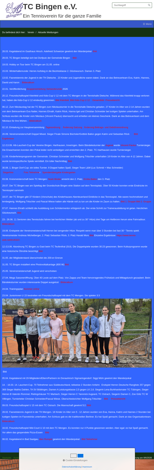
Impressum (28, 457)
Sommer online (31, 289)
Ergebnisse (8, 138)
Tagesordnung (53, 127)
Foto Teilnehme (32, 172)
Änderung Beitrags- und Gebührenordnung (106, 127)
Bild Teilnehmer (90, 439)
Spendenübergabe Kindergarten (58, 172)
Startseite (6, 457)
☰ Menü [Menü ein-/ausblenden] (147, 24)
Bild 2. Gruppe (143, 201)
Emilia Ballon (90, 179)
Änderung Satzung (72, 127)
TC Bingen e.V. (50, 6)
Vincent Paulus (128, 145)
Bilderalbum (28, 82)
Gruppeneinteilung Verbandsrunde (44, 89)
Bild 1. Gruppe (128, 201)
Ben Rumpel (45, 439)
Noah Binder (54, 179)
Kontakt (17, 457)
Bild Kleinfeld (62, 100)
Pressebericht (112, 100)
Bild (95, 51)
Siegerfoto (8, 172)
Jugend (109, 145)
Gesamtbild (98, 100)
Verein (30, 32)
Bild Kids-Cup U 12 (80, 100)
